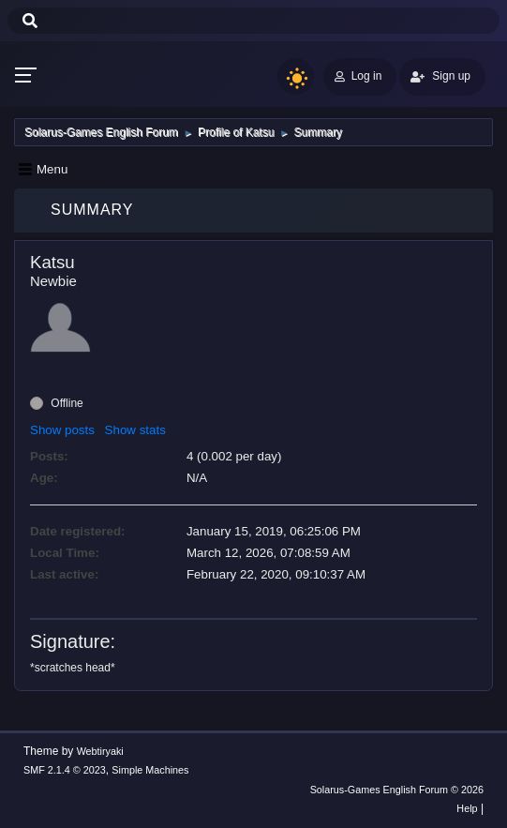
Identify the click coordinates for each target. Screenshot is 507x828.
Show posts (62, 430)
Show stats (135, 430)
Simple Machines (150, 769)
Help (466, 808)
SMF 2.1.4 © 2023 (64, 769)
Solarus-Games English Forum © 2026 (397, 789)
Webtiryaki (100, 751)
